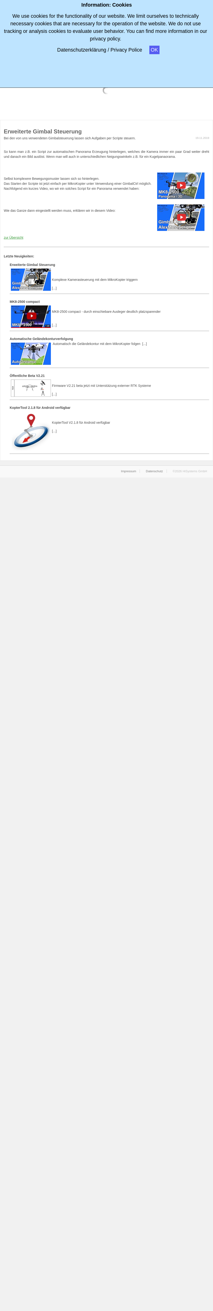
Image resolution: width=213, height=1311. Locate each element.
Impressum (128, 471)
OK (154, 50)
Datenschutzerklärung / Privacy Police (99, 50)
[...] (109, 274)
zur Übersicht (13, 237)
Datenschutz (154, 471)
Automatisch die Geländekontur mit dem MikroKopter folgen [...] (109, 339)
